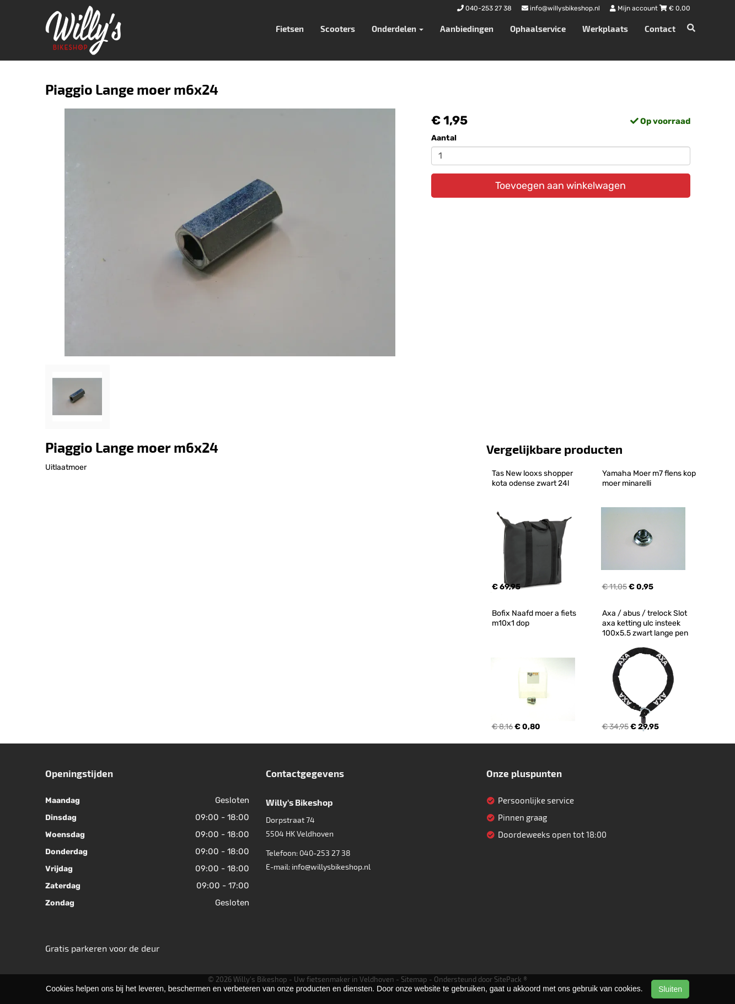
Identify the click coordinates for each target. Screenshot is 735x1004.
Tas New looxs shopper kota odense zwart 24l (533, 478)
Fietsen (290, 29)
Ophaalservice (538, 29)
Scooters (337, 29)
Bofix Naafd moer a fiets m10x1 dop (535, 618)
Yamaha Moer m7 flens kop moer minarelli (650, 478)
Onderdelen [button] (397, 29)
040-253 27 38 (325, 853)
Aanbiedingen (466, 29)
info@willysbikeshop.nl (331, 866)
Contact (660, 29)
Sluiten (670, 989)
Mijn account (634, 8)
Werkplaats (605, 29)
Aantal (444, 138)
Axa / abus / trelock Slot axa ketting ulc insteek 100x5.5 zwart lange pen (645, 623)
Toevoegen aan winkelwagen (560, 186)
